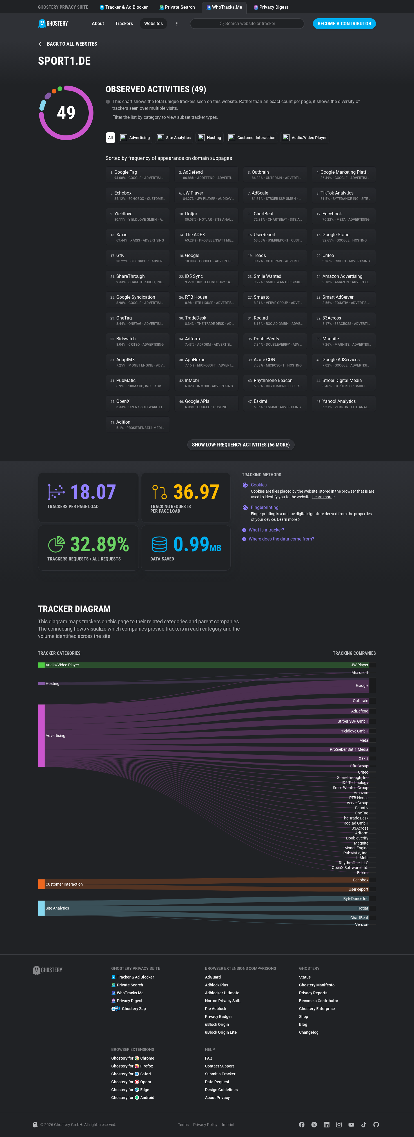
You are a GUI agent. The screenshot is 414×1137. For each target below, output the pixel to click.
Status (305, 977)
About (98, 23)
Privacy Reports (313, 993)
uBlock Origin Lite (221, 1032)
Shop (303, 1016)
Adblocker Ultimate (222, 993)
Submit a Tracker (220, 1074)
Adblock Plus (216, 985)
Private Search (177, 7)
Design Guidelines (221, 1089)
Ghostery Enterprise (317, 1008)
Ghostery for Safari (131, 1074)
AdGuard (213, 977)
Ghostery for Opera (131, 1082)
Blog (303, 1024)
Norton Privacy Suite (223, 1000)
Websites (153, 23)
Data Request (217, 1082)
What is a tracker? (263, 530)
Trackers (124, 23)
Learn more (324, 497)
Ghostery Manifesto (317, 985)
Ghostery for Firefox (132, 1066)
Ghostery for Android (132, 1097)
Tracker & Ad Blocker (123, 7)
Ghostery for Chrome (132, 1058)
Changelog (309, 1032)
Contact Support (219, 1066)
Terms (183, 1124)
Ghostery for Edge (130, 1089)
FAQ (208, 1058)
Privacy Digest (270, 7)
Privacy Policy (205, 1124)
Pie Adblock (215, 1008)
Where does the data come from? (278, 539)
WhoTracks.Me (224, 7)
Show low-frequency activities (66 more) (241, 445)
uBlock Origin (217, 1024)
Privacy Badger (218, 1016)
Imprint (228, 1124)
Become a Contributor (344, 23)
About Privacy (217, 1097)
